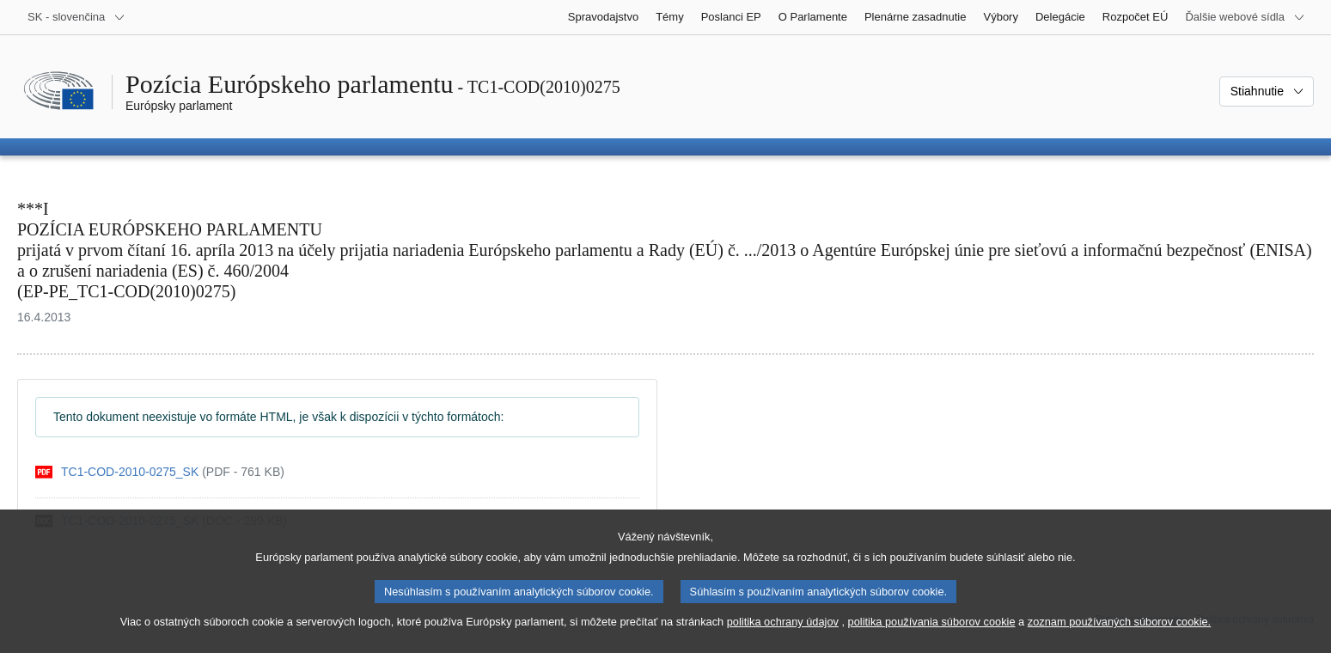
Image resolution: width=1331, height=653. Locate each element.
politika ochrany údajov (783, 636)
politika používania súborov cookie (932, 636)
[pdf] (159, 472)
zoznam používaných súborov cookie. (1119, 636)
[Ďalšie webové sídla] (1245, 17)
